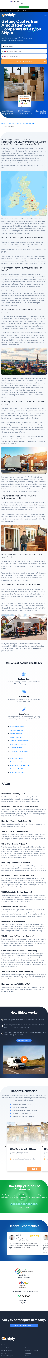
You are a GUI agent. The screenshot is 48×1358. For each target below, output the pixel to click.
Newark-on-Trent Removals (19, 751)
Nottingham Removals (17, 727)
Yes (24, 7)
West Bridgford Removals (18, 744)
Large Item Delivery (6, 1350)
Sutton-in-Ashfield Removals (19, 741)
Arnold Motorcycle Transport (19, 765)
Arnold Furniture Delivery (18, 762)
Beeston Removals (16, 734)
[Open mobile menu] (45, 15)
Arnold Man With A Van (17, 769)
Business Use (13, 11)
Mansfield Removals (16, 730)
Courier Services (6, 1348)
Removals (11, 123)
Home (3, 123)
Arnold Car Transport (17, 758)
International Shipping (31, 1350)
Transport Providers (23, 11)
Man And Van (5, 1353)
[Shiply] (8, 15)
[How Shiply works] (24, 1059)
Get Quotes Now (24, 1040)
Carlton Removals (16, 737)
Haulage (27, 1356)
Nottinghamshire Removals (26, 123)
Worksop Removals (16, 748)
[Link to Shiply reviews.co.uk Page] (24, 1296)
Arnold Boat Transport (17, 772)
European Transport (7, 1356)
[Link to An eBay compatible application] (24, 1284)
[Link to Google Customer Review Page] (24, 1271)
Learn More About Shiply (24, 1325)
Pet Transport (29, 1348)
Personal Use (4, 11)
